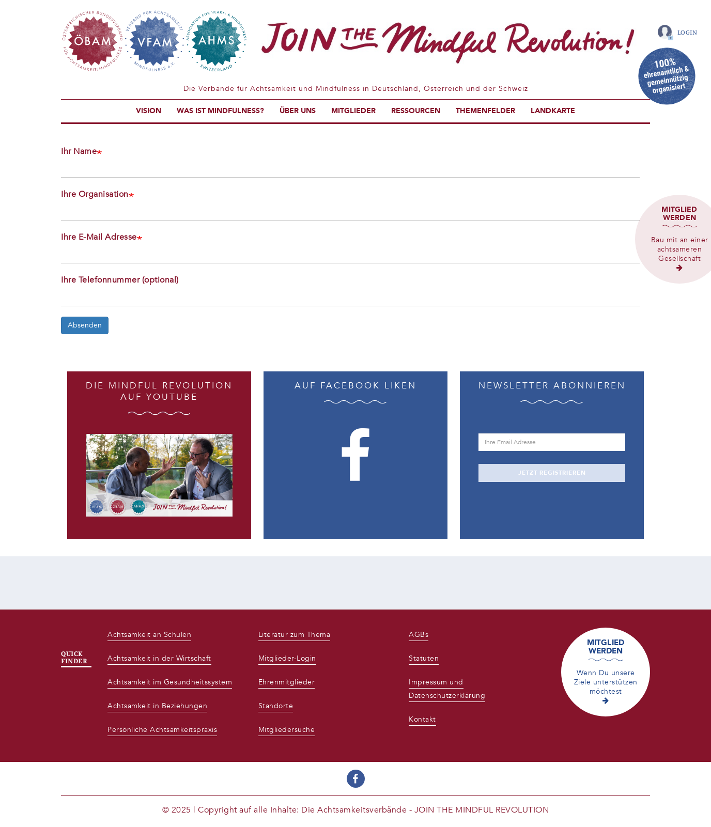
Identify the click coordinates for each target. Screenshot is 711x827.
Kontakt (422, 719)
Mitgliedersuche (286, 730)
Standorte (275, 706)
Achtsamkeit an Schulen (149, 634)
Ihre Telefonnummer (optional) (120, 280)
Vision (148, 111)
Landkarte (553, 111)
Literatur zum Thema (294, 634)
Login (687, 32)
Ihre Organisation (95, 194)
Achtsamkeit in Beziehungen (157, 706)
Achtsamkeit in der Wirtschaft (159, 658)
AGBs (418, 634)
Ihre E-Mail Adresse (99, 237)
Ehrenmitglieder (286, 682)
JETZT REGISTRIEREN (552, 473)
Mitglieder (353, 111)
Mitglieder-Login (287, 658)
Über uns (298, 111)
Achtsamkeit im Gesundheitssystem (169, 682)
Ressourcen (415, 111)
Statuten (424, 658)
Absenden (85, 325)
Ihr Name (79, 151)
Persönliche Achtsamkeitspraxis (162, 730)
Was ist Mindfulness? (220, 111)
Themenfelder (485, 111)
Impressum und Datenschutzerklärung (447, 688)
